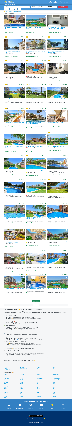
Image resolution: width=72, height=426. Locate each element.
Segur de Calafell (7, 369)
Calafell (54, 368)
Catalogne (22, 374)
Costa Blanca (55, 377)
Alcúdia (5, 387)
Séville (54, 393)
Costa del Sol (22, 377)
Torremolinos (55, 384)
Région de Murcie (39, 375)
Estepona (38, 387)
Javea (54, 382)
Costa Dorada (6, 378)
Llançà (54, 386)
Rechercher (63, 6)
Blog (40, 412)
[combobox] (17, 7)
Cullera (54, 392)
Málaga (21, 382)
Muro (5, 391)
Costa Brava (6, 377)
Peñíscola (5, 384)
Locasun (55, 412)
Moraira (54, 387)
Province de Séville (56, 379)
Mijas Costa (22, 396)
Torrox (38, 392)
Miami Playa (6, 386)
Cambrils (21, 384)
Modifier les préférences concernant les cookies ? (36, 422)
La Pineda (22, 367)
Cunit (37, 368)
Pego (5, 397)
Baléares (5, 375)
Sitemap (52, 412)
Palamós (54, 389)
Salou (37, 383)
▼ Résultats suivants (36, 301)
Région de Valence (56, 374)
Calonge (5, 396)
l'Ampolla (38, 367)
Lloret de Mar (22, 386)
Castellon (21, 378)
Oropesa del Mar (55, 391)
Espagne (5, 374)
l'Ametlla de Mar (23, 389)
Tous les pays (48, 412)
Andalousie (38, 374)
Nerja (37, 382)
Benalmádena (6, 392)
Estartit (21, 383)
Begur (21, 387)
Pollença (5, 388)
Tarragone (54, 367)
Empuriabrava (6, 382)
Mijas (21, 392)
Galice (54, 375)
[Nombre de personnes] (52, 7)
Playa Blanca (39, 393)
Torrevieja (38, 388)
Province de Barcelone (56, 378)
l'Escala (54, 383)
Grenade (21, 379)
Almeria (38, 379)
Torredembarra (6, 389)
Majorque (38, 377)
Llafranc (21, 388)
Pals (53, 388)
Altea (21, 393)
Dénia (5, 383)
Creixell (5, 368)
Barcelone (5, 393)
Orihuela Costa (39, 396)
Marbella (38, 384)
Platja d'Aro (38, 386)
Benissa (21, 391)
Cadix (5, 379)
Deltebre (5, 367)
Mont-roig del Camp (23, 368)
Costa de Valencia (39, 378)
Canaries (21, 375)
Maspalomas (39, 389)
